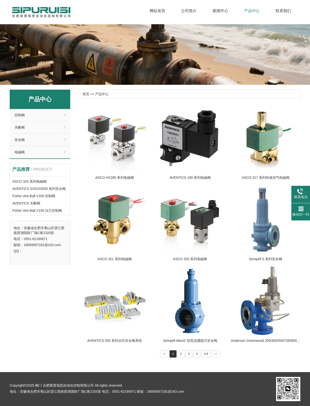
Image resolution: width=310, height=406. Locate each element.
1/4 (206, 354)
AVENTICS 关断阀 (26, 203)
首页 (86, 94)
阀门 (38, 385)
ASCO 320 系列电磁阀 (29, 181)
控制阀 (20, 115)
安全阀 (20, 140)
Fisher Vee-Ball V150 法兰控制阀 (37, 210)
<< (164, 354)
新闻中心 (220, 11)
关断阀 (20, 127)
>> (216, 354)
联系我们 (283, 11)
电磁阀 (20, 152)
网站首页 (157, 11)
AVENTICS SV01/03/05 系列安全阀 (39, 189)
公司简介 (189, 11)
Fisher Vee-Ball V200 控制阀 (33, 196)
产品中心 (252, 11)
